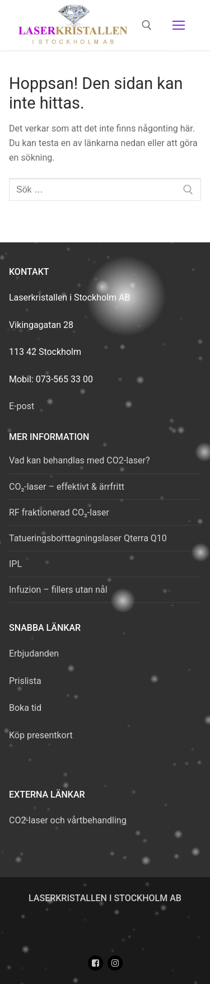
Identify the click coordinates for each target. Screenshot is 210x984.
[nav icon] (179, 25)
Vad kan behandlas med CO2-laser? (79, 460)
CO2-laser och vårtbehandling (68, 820)
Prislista (25, 681)
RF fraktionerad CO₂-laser (59, 512)
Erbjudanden (34, 653)
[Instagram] (115, 963)
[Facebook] (95, 963)
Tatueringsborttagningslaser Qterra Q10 (88, 538)
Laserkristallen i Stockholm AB (105, 898)
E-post (21, 406)
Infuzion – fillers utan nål (58, 589)
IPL (15, 564)
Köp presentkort (41, 735)
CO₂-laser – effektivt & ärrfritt (66, 486)
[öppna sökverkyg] (147, 25)
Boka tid (25, 707)
